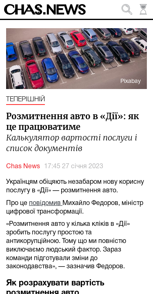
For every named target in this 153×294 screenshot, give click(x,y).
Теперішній (25, 99)
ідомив (51, 203)
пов (34, 203)
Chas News (23, 166)
